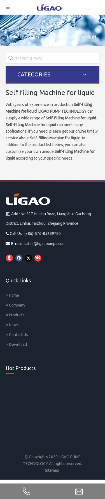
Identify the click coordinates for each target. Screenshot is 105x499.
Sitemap (52, 470)
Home (12, 295)
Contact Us (17, 334)
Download (16, 344)
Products (15, 315)
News (12, 325)
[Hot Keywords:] (11, 58)
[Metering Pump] (57, 58)
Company (15, 305)
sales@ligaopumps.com (45, 243)
